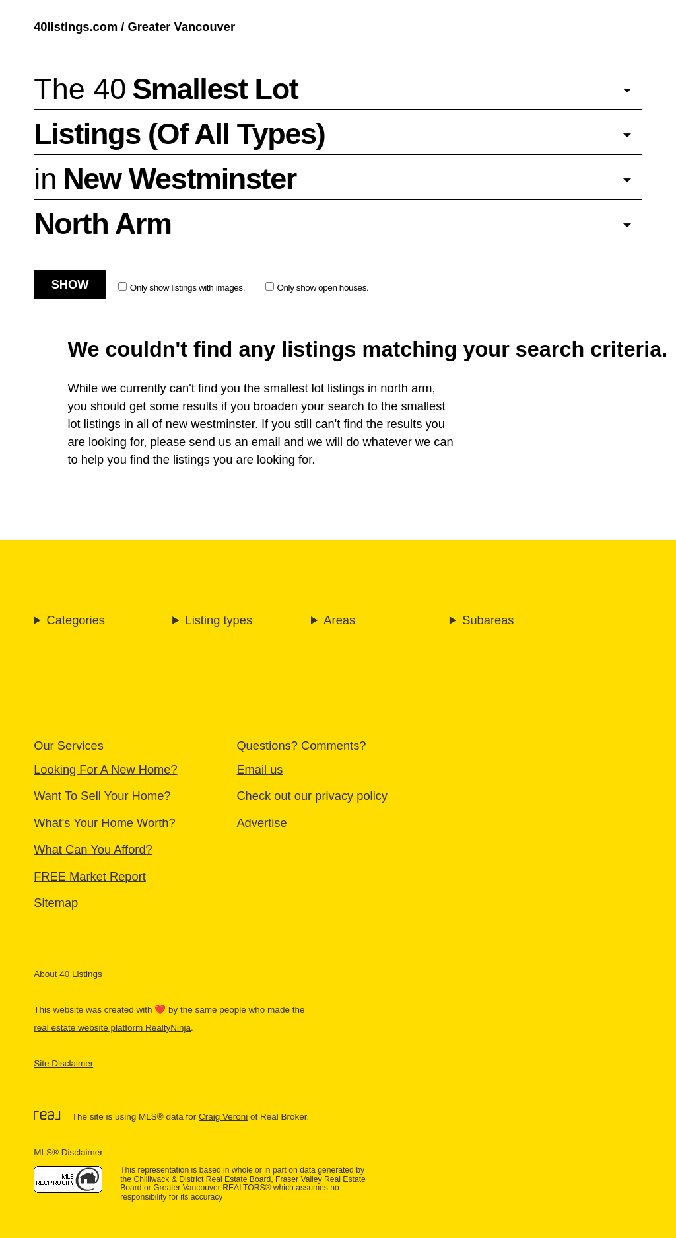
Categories (76, 620)
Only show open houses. (317, 287)
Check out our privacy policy (312, 796)
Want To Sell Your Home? (102, 796)
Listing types (218, 620)
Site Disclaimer (63, 1063)
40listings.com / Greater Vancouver (134, 27)
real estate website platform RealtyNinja (112, 1028)
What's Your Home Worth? (105, 823)
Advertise (261, 823)
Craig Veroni (223, 1117)
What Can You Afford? (93, 849)
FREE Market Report (90, 876)
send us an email (234, 442)
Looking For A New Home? (105, 769)
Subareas (488, 620)
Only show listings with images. (181, 287)
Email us (259, 769)
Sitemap (56, 903)
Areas (339, 620)
